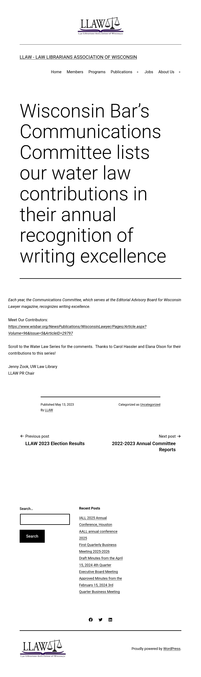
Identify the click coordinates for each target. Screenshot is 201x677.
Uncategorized (150, 404)
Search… (26, 509)
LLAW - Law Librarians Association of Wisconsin (78, 57)
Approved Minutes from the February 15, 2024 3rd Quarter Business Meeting (100, 585)
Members (75, 72)
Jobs (148, 72)
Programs (97, 72)
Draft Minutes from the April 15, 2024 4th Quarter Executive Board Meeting (101, 565)
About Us (166, 72)
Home (56, 72)
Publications (121, 72)
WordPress (171, 649)
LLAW (49, 410)
